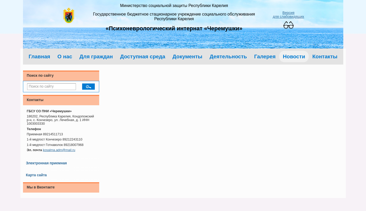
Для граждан (96, 56)
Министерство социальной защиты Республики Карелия (174, 5)
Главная (39, 56)
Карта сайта (36, 175)
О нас (64, 56)
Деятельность (228, 56)
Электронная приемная (46, 163)
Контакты (324, 56)
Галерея (265, 56)
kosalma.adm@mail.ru (59, 150)
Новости (294, 56)
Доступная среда (142, 56)
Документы (188, 56)
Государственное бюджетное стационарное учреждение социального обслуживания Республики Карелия (174, 16)
